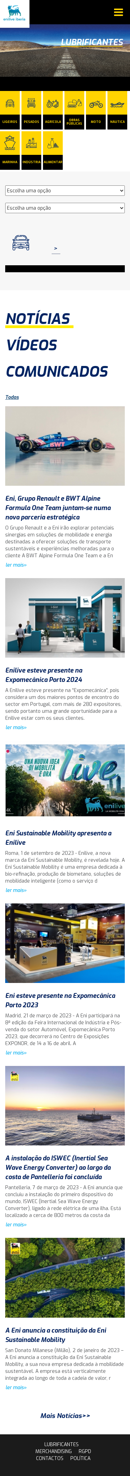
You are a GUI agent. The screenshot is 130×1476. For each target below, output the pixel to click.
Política (80, 1458)
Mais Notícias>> (65, 1415)
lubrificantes (61, 1444)
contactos (49, 1458)
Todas (12, 397)
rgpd (85, 1451)
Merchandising (53, 1451)
